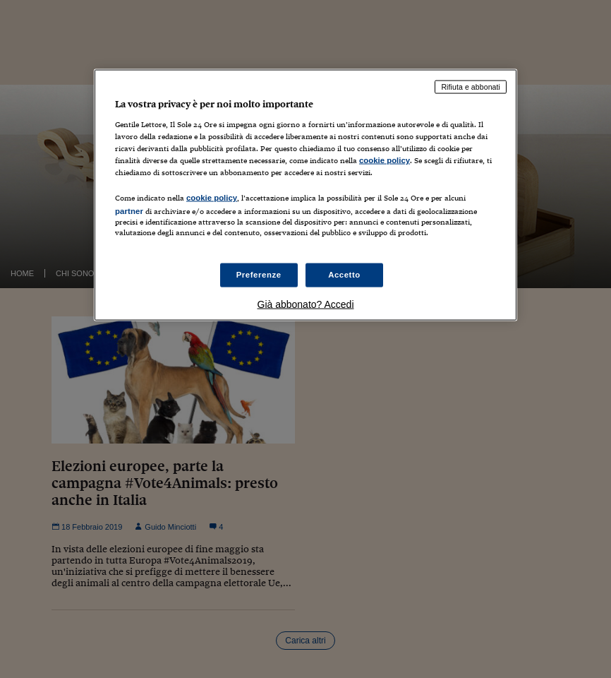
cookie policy (384, 159)
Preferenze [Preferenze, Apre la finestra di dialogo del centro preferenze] (259, 274)
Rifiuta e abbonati (470, 87)
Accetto (344, 274)
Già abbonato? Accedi (306, 304)
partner (129, 210)
